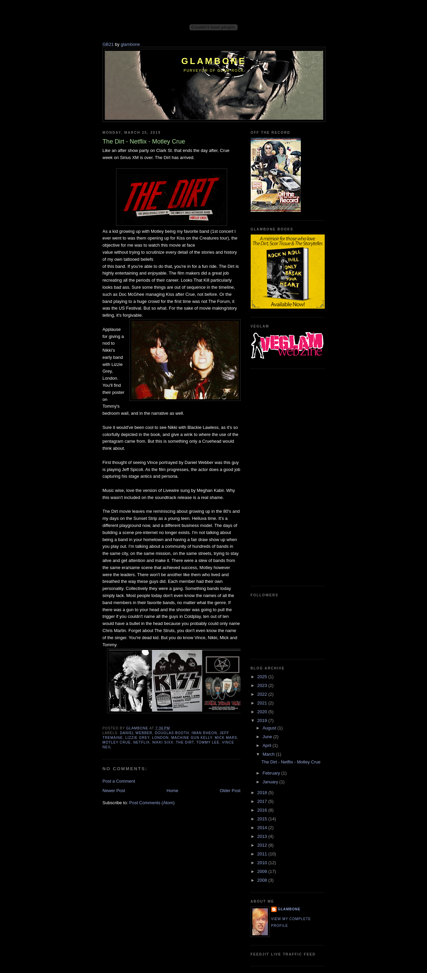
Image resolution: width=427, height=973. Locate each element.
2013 (263, 836)
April (267, 745)
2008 (263, 880)
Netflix (141, 742)
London (160, 738)
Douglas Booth (172, 733)
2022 (263, 694)
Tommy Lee (208, 742)
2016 (263, 810)
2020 (263, 711)
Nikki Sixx (162, 742)
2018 (263, 792)
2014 (263, 827)
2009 (263, 871)
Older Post (230, 790)
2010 (263, 862)
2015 (263, 818)
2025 (263, 676)
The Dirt (185, 742)
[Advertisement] (278, 476)
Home (172, 790)
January (270, 781)
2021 (263, 702)
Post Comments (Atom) (152, 802)
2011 (263, 853)
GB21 (108, 44)
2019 (263, 720)
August (269, 727)
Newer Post (114, 790)
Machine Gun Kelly (191, 738)
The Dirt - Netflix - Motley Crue (291, 761)
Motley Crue (117, 742)
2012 (263, 845)
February (271, 773)
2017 (263, 801)
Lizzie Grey (138, 738)
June (267, 736)
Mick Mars (226, 738)
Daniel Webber (136, 733)
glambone (130, 44)
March (269, 754)
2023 (263, 685)
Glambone (213, 61)
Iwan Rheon (204, 733)
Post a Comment (119, 781)
